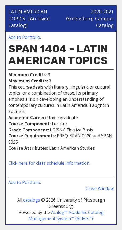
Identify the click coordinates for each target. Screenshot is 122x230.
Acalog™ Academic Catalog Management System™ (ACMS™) (66, 215)
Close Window (100, 188)
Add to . (24, 37)
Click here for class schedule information (48, 163)
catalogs (31, 200)
